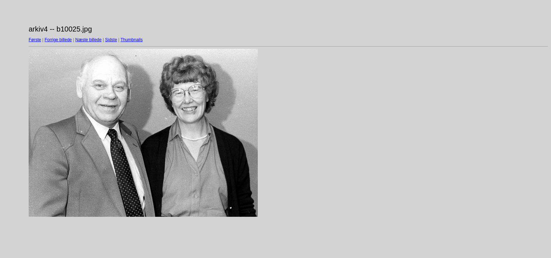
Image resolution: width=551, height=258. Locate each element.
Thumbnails (131, 39)
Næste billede (88, 39)
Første (35, 39)
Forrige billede (58, 39)
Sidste (111, 39)
